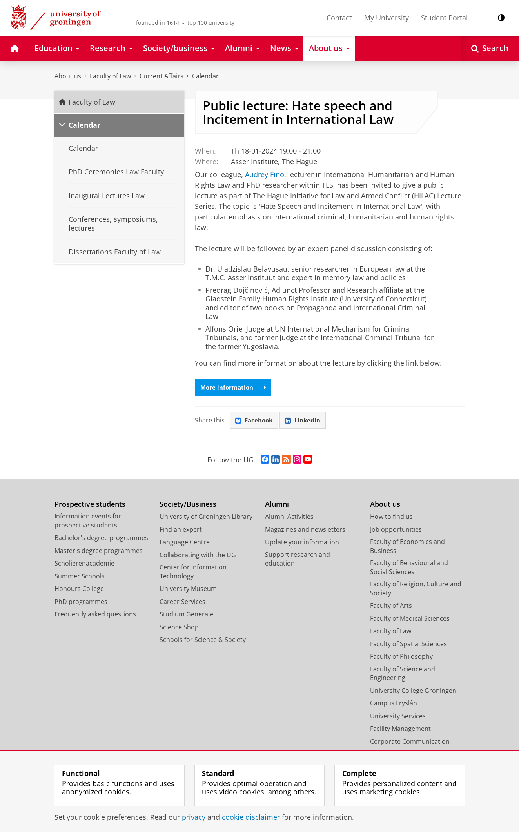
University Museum (188, 589)
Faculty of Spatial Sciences (408, 645)
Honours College (79, 589)
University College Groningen (413, 691)
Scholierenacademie (84, 564)
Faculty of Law (110, 76)
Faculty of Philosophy (401, 657)
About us (67, 76)
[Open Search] (490, 48)
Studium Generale (186, 615)
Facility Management (400, 729)
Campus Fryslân (393, 704)
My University (386, 17)
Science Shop (179, 628)
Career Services (182, 602)
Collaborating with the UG (198, 556)
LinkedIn (305, 421)
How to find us (391, 517)
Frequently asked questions (95, 615)
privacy (193, 817)
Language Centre (185, 543)
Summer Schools (79, 577)
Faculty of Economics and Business (407, 547)
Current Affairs (161, 76)
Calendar (205, 76)
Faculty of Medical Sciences (410, 619)
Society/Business (188, 505)
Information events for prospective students (87, 522)
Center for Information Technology (193, 573)
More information (234, 387)
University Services (398, 717)
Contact (339, 17)
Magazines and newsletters (305, 530)
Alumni (277, 505)
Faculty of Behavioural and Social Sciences (409, 568)
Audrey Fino (264, 174)
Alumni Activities (289, 517)
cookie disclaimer (251, 817)
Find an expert (181, 530)
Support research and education (297, 560)
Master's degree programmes (98, 551)
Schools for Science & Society (203, 640)
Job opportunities (396, 530)
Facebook (254, 421)
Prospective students (89, 505)
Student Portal (444, 17)
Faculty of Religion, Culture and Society (415, 589)
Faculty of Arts (391, 606)
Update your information (302, 543)
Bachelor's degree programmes (101, 539)
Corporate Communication (410, 742)
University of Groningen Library (206, 517)
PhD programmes (80, 602)
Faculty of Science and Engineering (402, 674)
